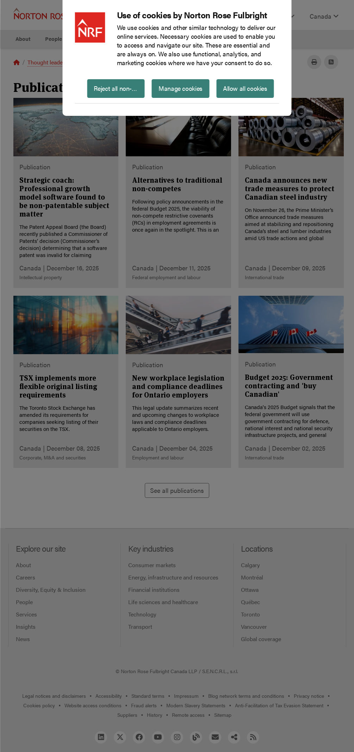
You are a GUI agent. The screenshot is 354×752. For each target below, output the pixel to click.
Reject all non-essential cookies (119, 88)
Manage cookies (181, 88)
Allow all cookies (245, 88)
